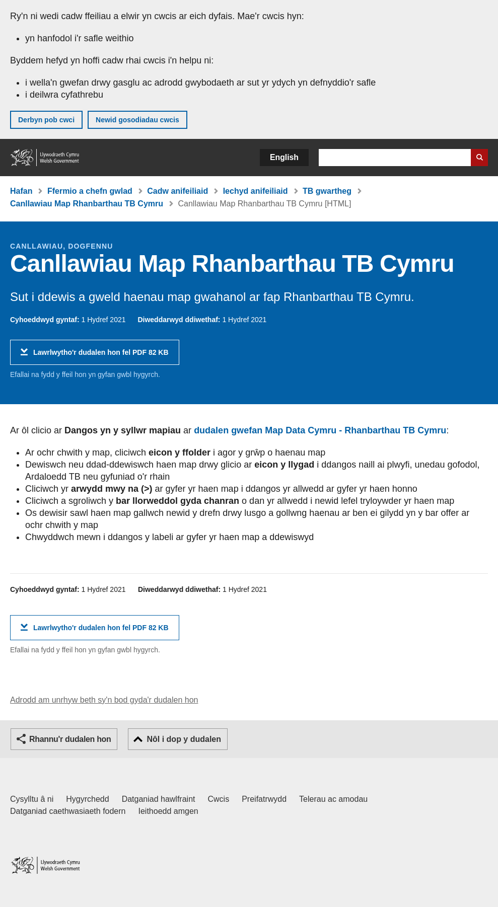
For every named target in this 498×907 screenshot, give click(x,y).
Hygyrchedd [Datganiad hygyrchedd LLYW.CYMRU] (87, 799)
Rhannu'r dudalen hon (70, 739)
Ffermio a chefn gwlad (89, 191)
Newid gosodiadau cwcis (137, 120)
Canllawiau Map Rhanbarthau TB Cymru (86, 203)
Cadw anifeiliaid (177, 191)
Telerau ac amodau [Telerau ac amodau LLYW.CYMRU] (333, 799)
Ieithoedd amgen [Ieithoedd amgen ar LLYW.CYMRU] (168, 811)
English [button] (284, 157)
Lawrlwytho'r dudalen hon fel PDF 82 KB (101, 356)
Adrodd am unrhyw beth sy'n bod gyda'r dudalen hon (104, 700)
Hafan (21, 191)
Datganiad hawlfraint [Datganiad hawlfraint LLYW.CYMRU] (158, 799)
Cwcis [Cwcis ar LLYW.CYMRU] (219, 799)
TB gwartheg (327, 191)
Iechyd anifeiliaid (255, 191)
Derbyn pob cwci (46, 120)
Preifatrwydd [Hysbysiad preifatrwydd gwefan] (264, 799)
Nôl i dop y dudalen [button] (184, 739)
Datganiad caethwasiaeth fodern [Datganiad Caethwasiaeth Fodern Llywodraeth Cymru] (68, 811)
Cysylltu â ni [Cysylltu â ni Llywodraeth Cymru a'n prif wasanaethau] (31, 799)
